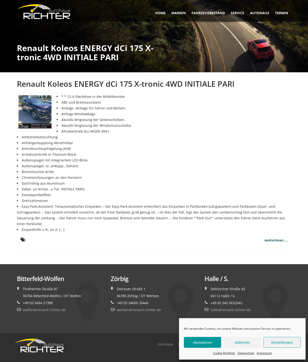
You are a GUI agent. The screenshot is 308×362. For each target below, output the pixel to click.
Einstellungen (282, 342)
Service (237, 13)
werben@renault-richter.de (139, 310)
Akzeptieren (202, 342)
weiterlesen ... (276, 240)
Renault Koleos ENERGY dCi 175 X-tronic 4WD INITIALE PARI (126, 84)
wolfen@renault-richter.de (44, 310)
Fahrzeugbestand (208, 13)
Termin (281, 13)
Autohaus (259, 13)
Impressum (264, 353)
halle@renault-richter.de (230, 310)
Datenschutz (245, 353)
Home (160, 13)
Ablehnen (242, 342)
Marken (178, 13)
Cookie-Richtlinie (224, 353)
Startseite (165, 344)
